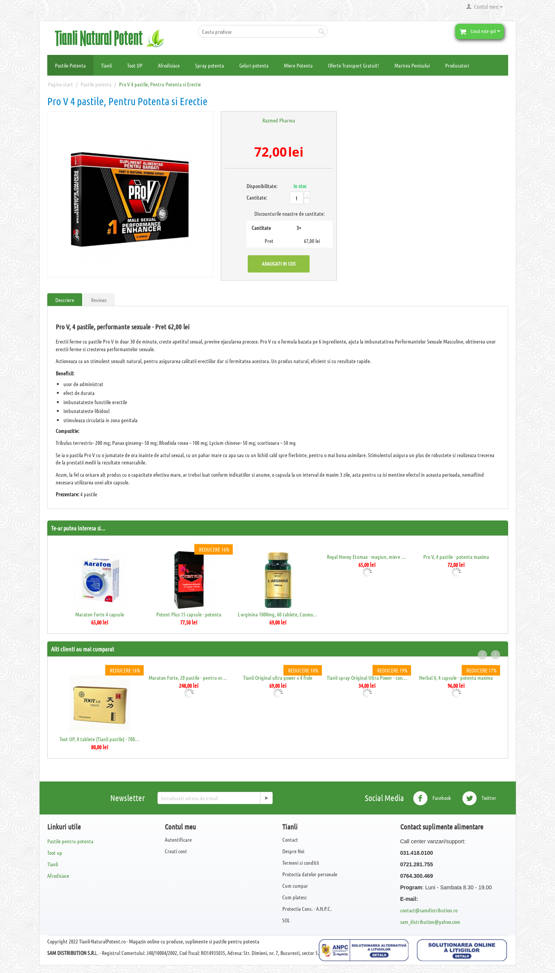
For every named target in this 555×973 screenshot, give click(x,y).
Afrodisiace (169, 65)
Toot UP (134, 65)
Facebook (432, 798)
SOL (286, 920)
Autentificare (178, 839)
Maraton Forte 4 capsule (99, 614)
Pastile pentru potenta (70, 841)
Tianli (106, 65)
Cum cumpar (295, 885)
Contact (290, 839)
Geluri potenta (253, 65)
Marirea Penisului (412, 65)
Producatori (457, 65)
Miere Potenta (298, 65)
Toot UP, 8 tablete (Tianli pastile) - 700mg (100, 738)
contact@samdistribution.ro (428, 910)
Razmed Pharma (278, 120)
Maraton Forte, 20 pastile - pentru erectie (189, 677)
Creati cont (176, 850)
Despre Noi (293, 850)
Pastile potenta (96, 84)
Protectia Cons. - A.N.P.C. (306, 908)
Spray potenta (209, 65)
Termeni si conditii (300, 862)
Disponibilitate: (255, 185)
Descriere (64, 299)
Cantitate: (255, 197)
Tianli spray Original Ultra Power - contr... (367, 677)
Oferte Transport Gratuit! (353, 65)
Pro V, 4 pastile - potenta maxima (456, 556)
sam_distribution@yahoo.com (430, 921)
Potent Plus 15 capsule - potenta (188, 614)
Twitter (479, 798)
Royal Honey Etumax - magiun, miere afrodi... (367, 556)
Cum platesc (294, 897)
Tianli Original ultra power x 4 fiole (277, 677)
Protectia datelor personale (309, 874)
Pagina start (60, 84)
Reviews (99, 299)
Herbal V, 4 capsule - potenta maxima (456, 677)
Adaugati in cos (278, 263)
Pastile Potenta (70, 65)
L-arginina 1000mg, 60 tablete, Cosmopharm (278, 614)
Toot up (54, 852)
